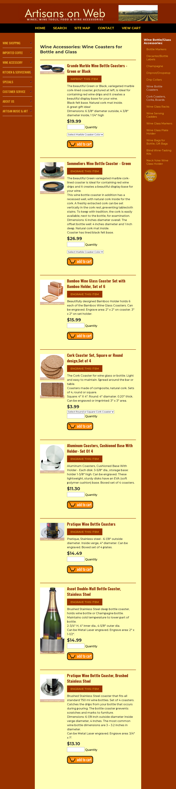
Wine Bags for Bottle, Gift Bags (157, 142)
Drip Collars (154, 79)
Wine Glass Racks (157, 106)
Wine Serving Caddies (155, 115)
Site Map (82, 28)
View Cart (131, 28)
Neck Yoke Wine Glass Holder (157, 162)
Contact (106, 28)
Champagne (154, 66)
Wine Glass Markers (159, 123)
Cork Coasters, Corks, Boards (155, 98)
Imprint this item (84, 79)
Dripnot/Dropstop (158, 73)
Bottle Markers (156, 49)
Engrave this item (85, 171)
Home (40, 28)
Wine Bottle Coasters (154, 88)
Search (60, 28)
